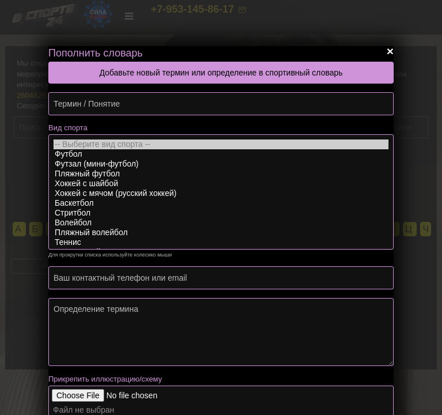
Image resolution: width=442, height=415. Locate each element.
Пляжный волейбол (221, 232)
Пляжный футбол (221, 174)
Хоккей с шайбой (221, 183)
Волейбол (221, 223)
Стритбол (221, 213)
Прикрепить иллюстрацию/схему (105, 379)
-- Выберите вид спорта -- (221, 144)
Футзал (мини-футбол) (221, 164)
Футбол (221, 154)
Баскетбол (221, 203)
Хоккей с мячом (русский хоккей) (221, 193)
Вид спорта (67, 127)
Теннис (221, 242)
